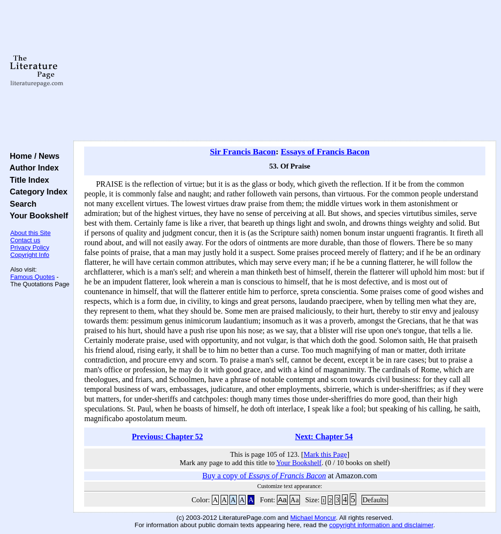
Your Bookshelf (36, 215)
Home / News (32, 155)
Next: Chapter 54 (324, 436)
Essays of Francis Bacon (325, 151)
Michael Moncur (313, 517)
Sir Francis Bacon (243, 151)
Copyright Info (29, 254)
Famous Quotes (32, 276)
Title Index (27, 179)
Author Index (32, 167)
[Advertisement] (285, 70)
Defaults (375, 500)
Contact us (25, 240)
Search (20, 203)
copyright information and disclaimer (381, 525)
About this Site (30, 232)
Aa (282, 500)
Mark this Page (325, 454)
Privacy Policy (29, 247)
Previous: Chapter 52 (167, 436)
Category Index (36, 191)
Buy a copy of (264, 475)
